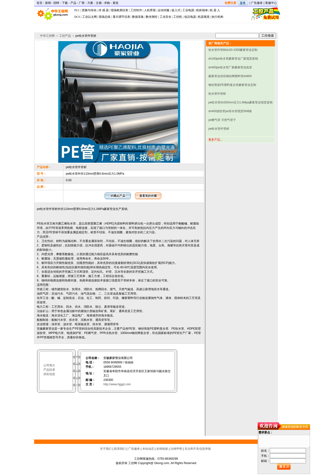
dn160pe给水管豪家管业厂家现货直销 (233, 58)
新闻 (48, 3)
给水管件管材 (217, 93)
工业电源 (188, 10)
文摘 (99, 3)
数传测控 (151, 16)
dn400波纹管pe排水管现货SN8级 (230, 111)
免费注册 (230, 3)
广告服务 (257, 3)
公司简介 (49, 365)
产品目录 (49, 369)
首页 (39, 3)
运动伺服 (163, 10)
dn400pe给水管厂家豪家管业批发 (230, 67)
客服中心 (271, 3)
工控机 (177, 16)
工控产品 (65, 35)
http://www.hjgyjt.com (117, 384)
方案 (90, 3)
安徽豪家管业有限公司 (118, 358)
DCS (77, 16)
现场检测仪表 (119, 10)
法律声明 (176, 448)
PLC (77, 10)
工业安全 (165, 16)
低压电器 (190, 16)
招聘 (56, 3)
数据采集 (138, 16)
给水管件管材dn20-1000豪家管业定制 (232, 50)
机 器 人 (215, 10)
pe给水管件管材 (218, 128)
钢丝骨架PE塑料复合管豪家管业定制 (232, 85)
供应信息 (49, 374)
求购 (107, 3)
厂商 (82, 3)
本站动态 (148, 448)
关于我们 (106, 448)
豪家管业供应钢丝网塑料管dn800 (230, 76)
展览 (115, 3)
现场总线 (104, 16)
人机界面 (150, 10)
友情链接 (162, 448)
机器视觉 (204, 16)
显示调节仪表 (121, 16)
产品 (73, 3)
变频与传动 (89, 10)
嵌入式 (176, 10)
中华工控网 (47, 35)
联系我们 (120, 448)
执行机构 (217, 16)
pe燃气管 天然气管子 (222, 120)
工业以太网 (89, 16)
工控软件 (136, 10)
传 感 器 (103, 10)
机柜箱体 (202, 10)
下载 (65, 3)
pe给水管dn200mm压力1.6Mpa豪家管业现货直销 (240, 102)
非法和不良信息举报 (198, 448)
